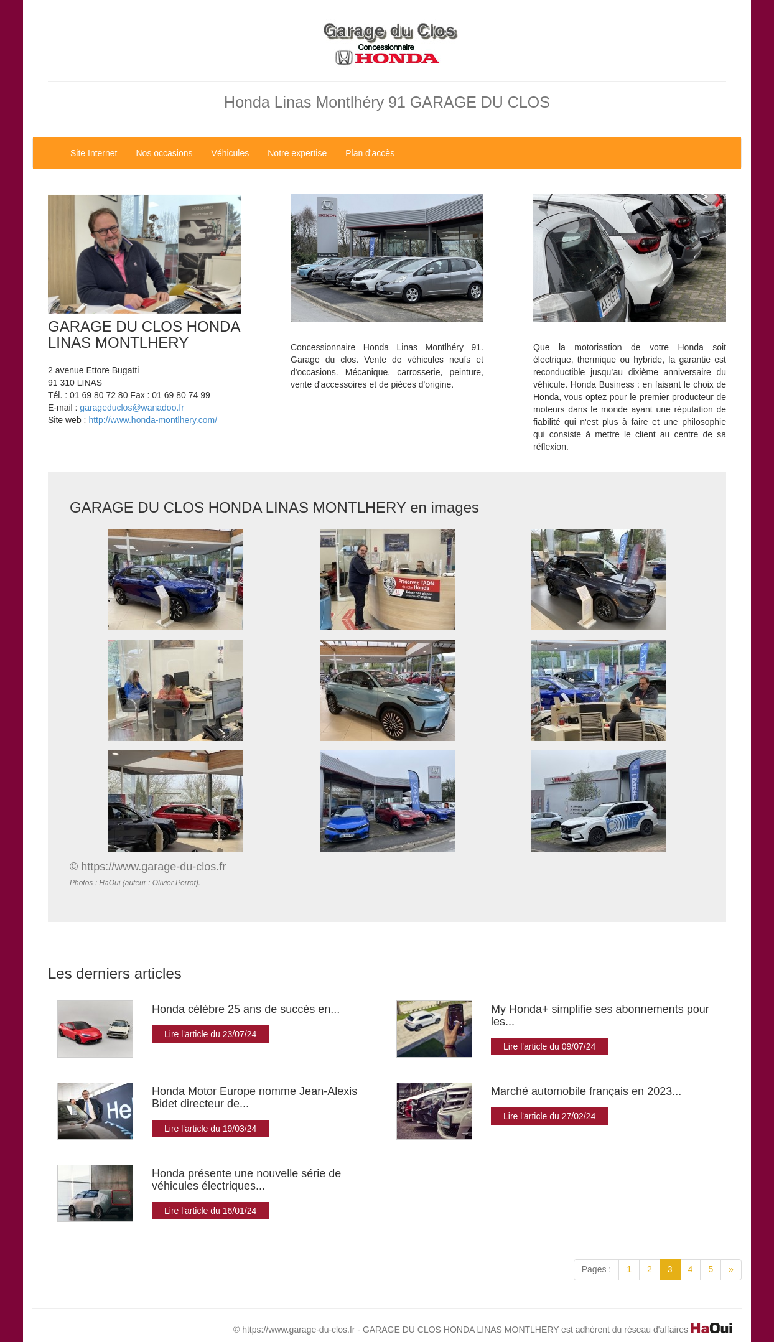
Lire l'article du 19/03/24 (210, 1129)
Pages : (596, 1269)
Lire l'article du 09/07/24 (549, 1046)
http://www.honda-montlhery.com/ (152, 420)
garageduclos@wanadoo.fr (132, 407)
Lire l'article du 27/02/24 (549, 1116)
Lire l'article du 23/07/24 (210, 1034)
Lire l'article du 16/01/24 (210, 1211)
